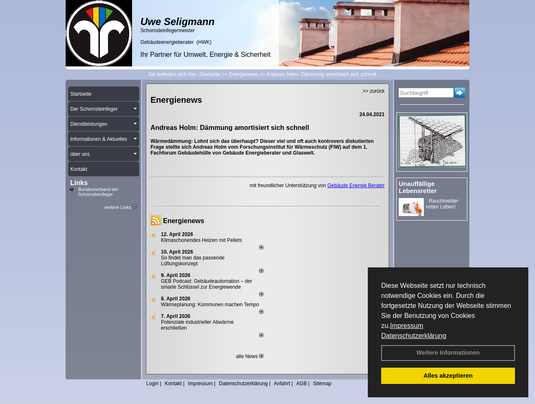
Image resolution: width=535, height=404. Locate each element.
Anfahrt (282, 383)
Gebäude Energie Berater (356, 185)
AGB (301, 383)
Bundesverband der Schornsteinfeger (98, 192)
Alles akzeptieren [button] (448, 375)
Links (79, 182)
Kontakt (173, 383)
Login (152, 383)
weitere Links (120, 207)
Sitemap (322, 383)
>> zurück (373, 91)
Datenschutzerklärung (413, 335)
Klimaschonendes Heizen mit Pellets (201, 240)
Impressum (406, 325)
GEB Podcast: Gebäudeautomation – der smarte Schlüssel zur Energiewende (206, 284)
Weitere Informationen (448, 352)
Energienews (183, 220)
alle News (249, 356)
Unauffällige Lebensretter (418, 187)
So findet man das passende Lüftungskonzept (192, 261)
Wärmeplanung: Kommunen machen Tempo (210, 304)
